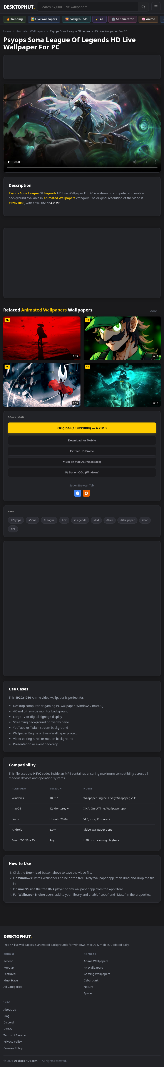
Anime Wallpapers (96, 961)
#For (145, 520)
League (33, 193)
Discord (8, 1022)
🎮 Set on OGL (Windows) (82, 472)
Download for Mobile (82, 440)
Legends (50, 193)
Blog (6, 1016)
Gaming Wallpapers (97, 974)
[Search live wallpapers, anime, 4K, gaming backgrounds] (87, 6)
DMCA (7, 1029)
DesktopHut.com (25, 1061)
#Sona (32, 520)
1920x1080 (16, 203)
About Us (9, 1009)
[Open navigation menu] (156, 6)
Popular (8, 967)
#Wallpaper (127, 520)
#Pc (13, 529)
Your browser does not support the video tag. (82, 128)
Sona (23, 193)
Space (88, 993)
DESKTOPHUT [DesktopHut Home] (19, 6)
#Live (109, 520)
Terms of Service (14, 1035)
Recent (8, 961)
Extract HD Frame (82, 451)
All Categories (12, 987)
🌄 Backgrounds (76, 19)
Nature (88, 987)
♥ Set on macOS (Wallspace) (82, 461)
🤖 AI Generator (123, 19)
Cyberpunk (91, 980)
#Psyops (16, 520)
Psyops (14, 193)
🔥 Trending (14, 19)
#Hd (96, 520)
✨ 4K (99, 19)
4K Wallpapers (93, 967)
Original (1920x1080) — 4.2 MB (82, 428)
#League (49, 520)
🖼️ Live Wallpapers (44, 19)
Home (7, 31)
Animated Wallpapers (30, 31)
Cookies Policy (13, 1048)
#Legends (80, 520)
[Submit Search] (143, 6)
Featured (9, 974)
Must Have (10, 980)
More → (155, 311)
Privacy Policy (12, 1041)
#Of (64, 520)
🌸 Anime (148, 19)
